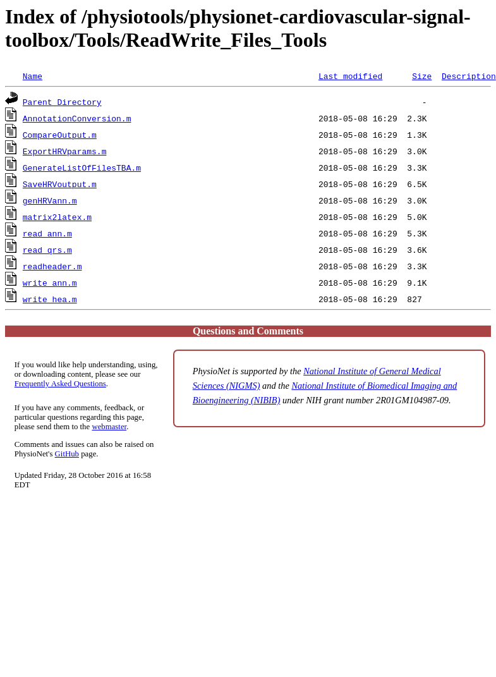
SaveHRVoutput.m (60, 184)
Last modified (350, 76)
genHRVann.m (50, 200)
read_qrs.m (47, 249)
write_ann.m (50, 282)
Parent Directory (62, 101)
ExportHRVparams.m (65, 151)
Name (32, 76)
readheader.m (52, 266)
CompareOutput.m (60, 134)
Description (469, 76)
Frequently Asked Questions (60, 383)
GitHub (67, 453)
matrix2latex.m (57, 217)
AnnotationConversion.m (77, 118)
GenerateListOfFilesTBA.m (82, 167)
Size (422, 76)
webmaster (109, 426)
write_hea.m (50, 299)
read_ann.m (47, 233)
